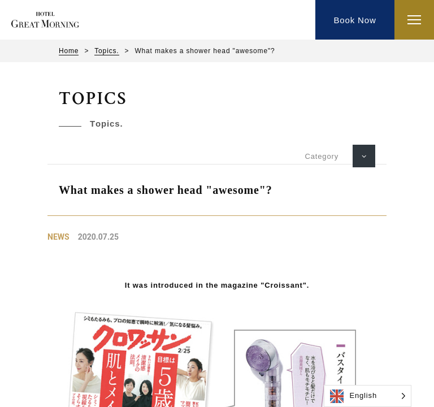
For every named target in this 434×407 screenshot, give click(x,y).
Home (69, 50)
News (58, 236)
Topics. (106, 50)
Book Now (354, 20)
